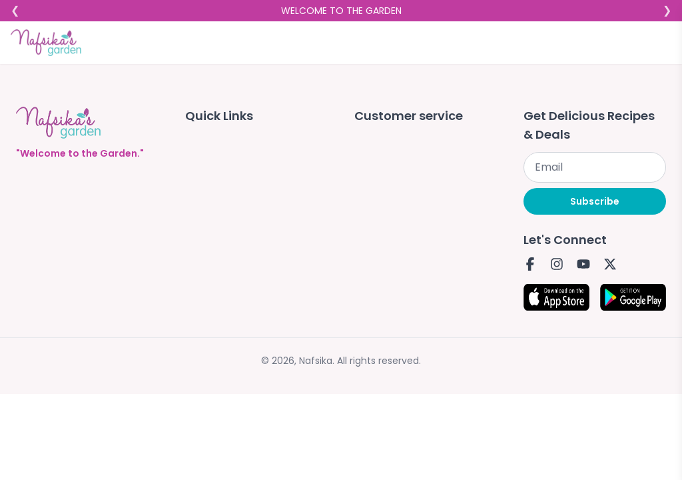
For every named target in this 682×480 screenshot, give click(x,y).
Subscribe (594, 201)
